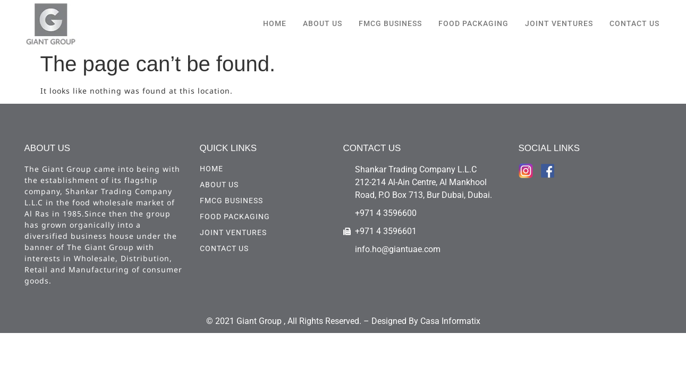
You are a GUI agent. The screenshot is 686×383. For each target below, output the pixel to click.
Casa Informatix (450, 321)
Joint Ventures (559, 23)
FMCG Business (390, 23)
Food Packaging (473, 23)
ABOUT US (322, 23)
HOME (274, 23)
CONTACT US (634, 23)
